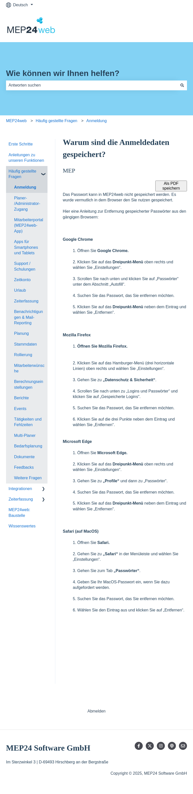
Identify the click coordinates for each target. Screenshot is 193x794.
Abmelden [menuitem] (96, 711)
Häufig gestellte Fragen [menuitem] (22, 174)
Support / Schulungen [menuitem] (24, 266)
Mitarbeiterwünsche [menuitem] (29, 368)
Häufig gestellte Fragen (56, 121)
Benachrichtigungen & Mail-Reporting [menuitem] (28, 317)
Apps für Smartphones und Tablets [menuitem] (26, 247)
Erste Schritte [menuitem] (21, 144)
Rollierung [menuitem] (23, 355)
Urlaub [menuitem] (20, 290)
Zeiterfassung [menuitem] (26, 301)
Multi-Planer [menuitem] (24, 435)
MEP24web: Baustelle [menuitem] (19, 512)
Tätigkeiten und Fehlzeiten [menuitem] (27, 422)
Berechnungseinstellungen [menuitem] (28, 384)
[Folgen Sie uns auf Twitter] (150, 746)
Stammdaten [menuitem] (25, 344)
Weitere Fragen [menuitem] (28, 478)
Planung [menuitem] (21, 333)
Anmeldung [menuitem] (25, 187)
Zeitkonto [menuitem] (22, 280)
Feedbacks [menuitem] (24, 467)
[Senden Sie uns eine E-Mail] (183, 746)
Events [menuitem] (20, 409)
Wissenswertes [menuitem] (22, 526)
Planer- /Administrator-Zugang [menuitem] (27, 203)
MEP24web (16, 121)
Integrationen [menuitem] (20, 489)
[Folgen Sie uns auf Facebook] (139, 746)
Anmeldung (96, 121)
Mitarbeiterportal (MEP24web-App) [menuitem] (28, 225)
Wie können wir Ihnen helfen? (62, 73)
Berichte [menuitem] (21, 398)
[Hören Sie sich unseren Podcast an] (172, 746)
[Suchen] (182, 85)
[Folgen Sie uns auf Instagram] (161, 746)
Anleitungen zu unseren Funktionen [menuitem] (26, 158)
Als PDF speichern (171, 185)
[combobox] (91, 85)
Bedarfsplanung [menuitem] (28, 446)
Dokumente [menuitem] (24, 457)
